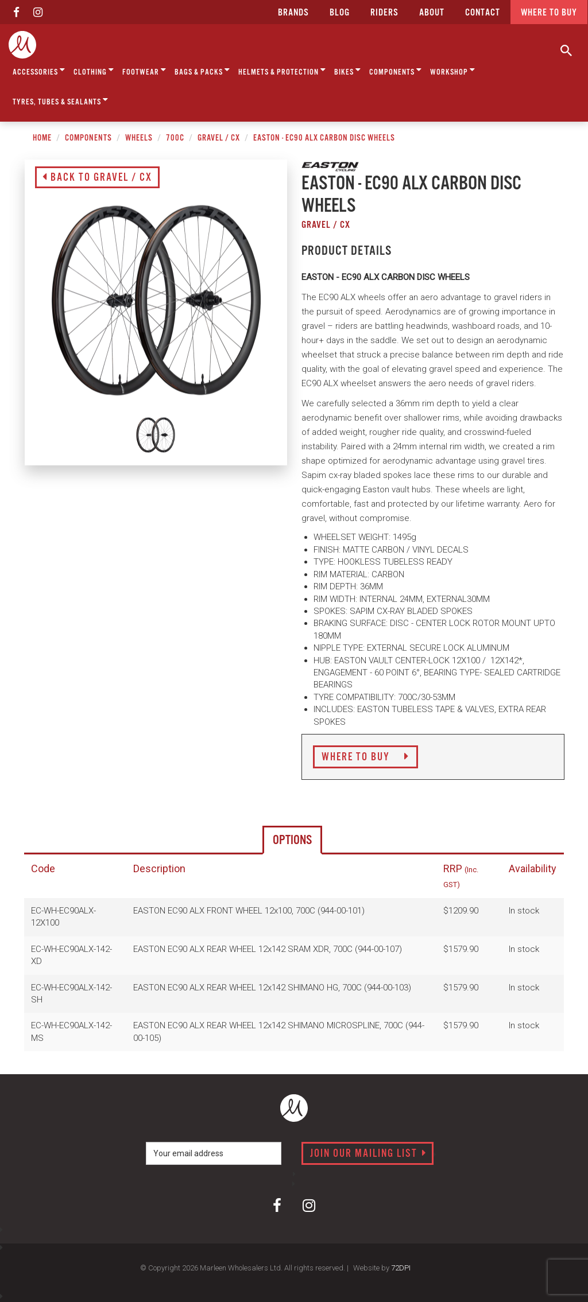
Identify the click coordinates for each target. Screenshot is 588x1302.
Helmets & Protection (282, 70)
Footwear (144, 70)
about (431, 13)
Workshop (452, 70)
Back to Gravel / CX (97, 178)
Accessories (39, 70)
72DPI (401, 1268)
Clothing (94, 70)
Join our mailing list (368, 1154)
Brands (293, 13)
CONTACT (482, 13)
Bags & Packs (202, 70)
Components (395, 70)
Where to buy (549, 13)
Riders (384, 13)
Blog (340, 13)
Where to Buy (365, 757)
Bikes (347, 70)
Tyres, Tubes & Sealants (61, 100)
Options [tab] (292, 840)
